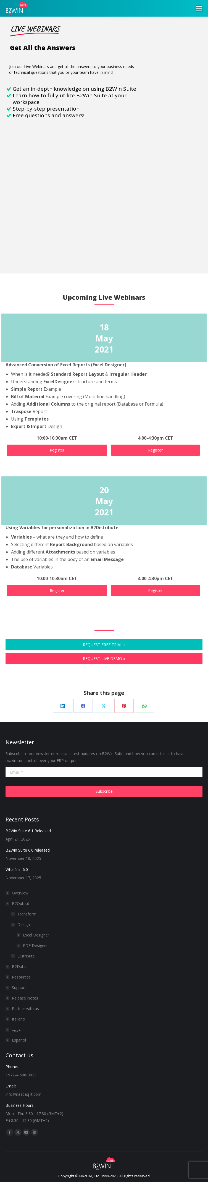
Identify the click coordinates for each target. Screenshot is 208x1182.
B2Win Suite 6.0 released (28, 850)
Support (19, 987)
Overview (20, 893)
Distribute (26, 956)
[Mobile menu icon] (199, 8)
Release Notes (25, 998)
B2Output (17, 903)
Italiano (18, 1019)
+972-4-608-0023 (21, 1074)
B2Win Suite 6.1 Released (28, 830)
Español (19, 1040)
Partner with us (25, 1008)
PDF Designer (35, 945)
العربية (17, 1029)
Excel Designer (36, 935)
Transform (26, 914)
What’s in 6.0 (17, 869)
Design (23, 924)
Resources (21, 977)
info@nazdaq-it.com (23, 1094)
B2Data (19, 966)
